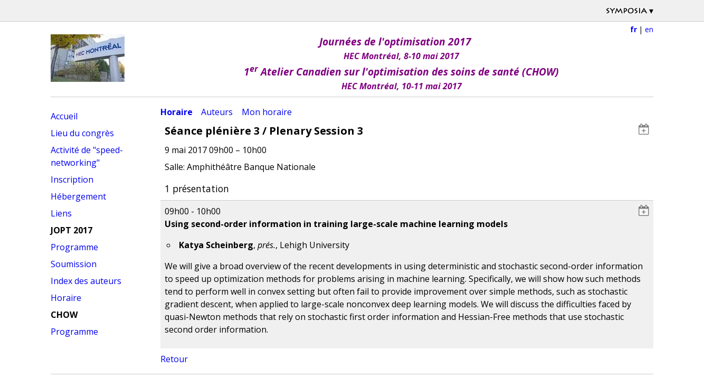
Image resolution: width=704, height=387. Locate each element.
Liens (61, 213)
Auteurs (217, 112)
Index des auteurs (86, 281)
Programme (74, 247)
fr (633, 29)
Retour (174, 359)
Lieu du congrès (82, 133)
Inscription (72, 179)
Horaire (66, 298)
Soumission (74, 264)
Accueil (64, 116)
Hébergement (78, 196)
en (649, 29)
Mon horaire (267, 112)
